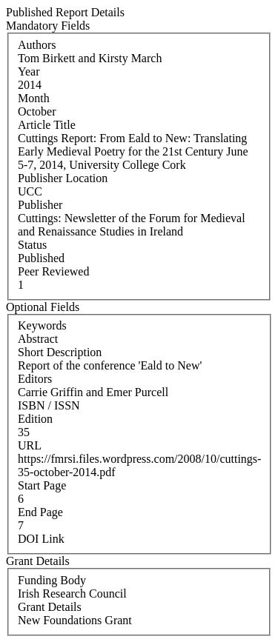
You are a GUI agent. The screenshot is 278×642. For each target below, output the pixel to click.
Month (34, 98)
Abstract (38, 338)
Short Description (60, 352)
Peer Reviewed (53, 271)
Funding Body (52, 580)
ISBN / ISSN (49, 405)
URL (30, 445)
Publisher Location (62, 178)
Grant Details (50, 607)
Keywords (42, 325)
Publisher (40, 204)
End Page (40, 512)
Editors (35, 378)
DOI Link (41, 538)
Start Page (42, 485)
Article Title (47, 124)
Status (32, 244)
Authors (37, 45)
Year (28, 71)
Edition (35, 418)
